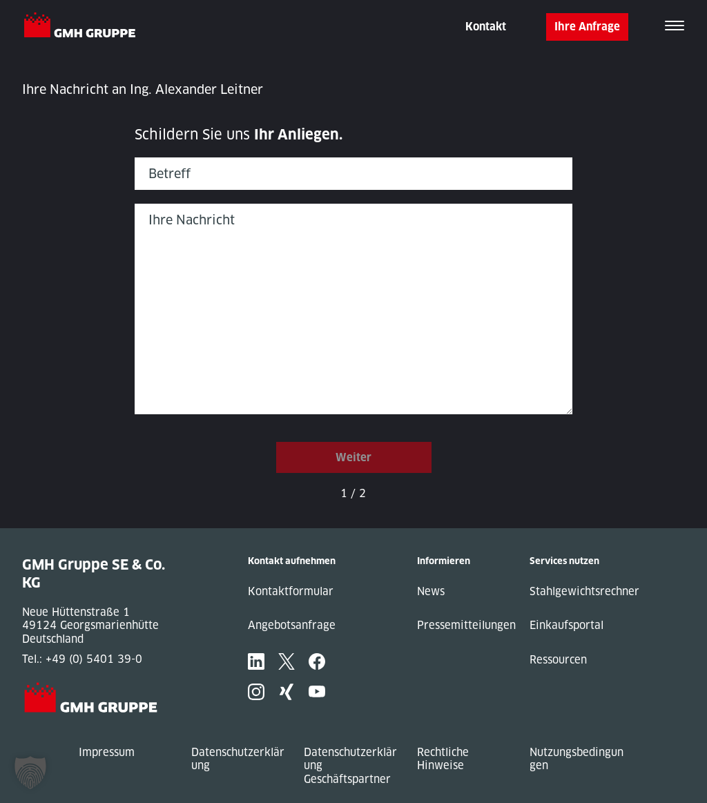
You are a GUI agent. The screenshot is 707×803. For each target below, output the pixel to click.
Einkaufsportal (566, 625)
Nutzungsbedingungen (576, 759)
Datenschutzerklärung (237, 759)
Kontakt (485, 26)
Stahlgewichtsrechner (584, 591)
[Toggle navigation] (674, 27)
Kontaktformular (290, 591)
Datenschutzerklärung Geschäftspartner (350, 766)
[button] (30, 772)
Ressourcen (558, 659)
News (431, 591)
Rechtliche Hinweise (443, 759)
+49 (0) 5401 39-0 (94, 659)
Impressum (107, 752)
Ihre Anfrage (587, 26)
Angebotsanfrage (292, 625)
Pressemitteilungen (466, 625)
